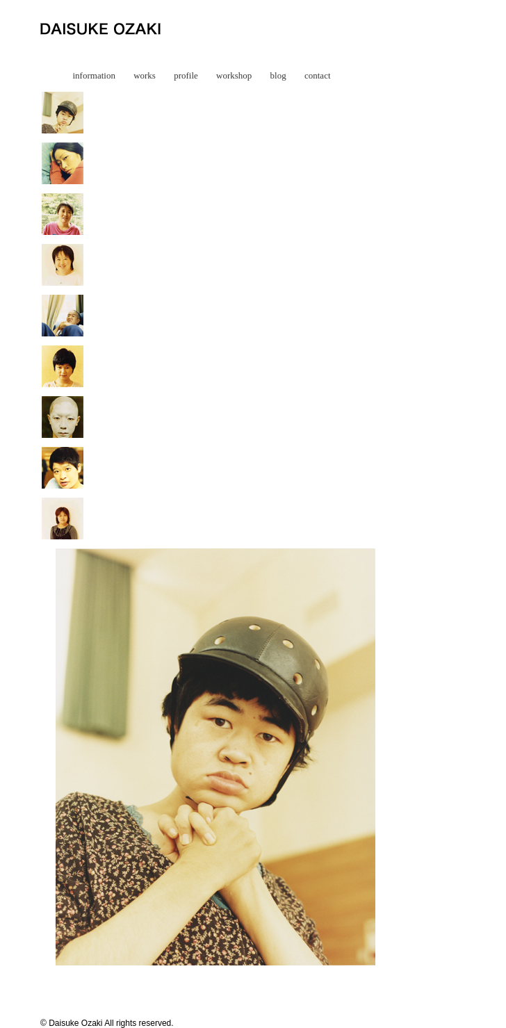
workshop (234, 75)
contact (317, 75)
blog (278, 75)
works (144, 75)
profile (186, 75)
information (94, 75)
